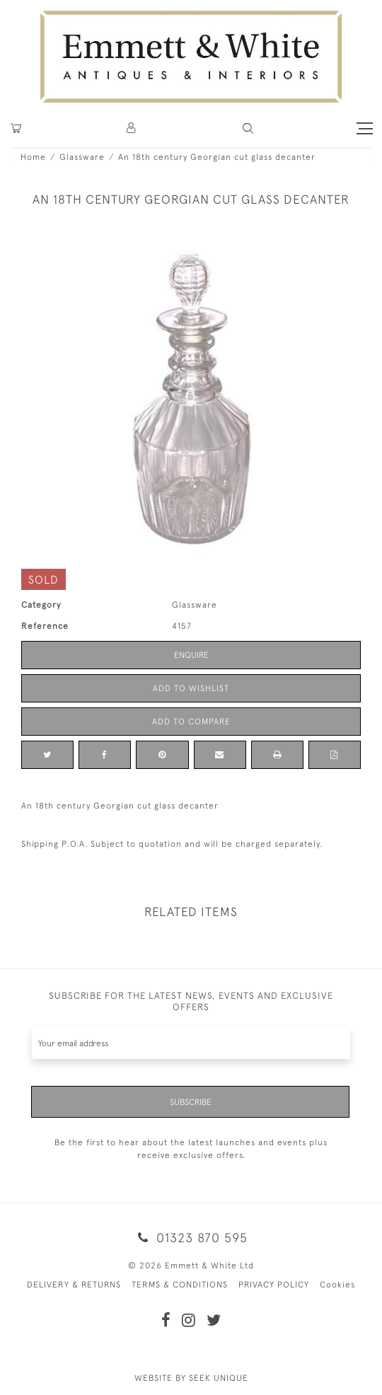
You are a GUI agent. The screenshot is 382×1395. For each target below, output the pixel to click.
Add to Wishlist (191, 688)
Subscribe (191, 1102)
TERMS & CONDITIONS (180, 1285)
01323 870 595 (191, 1237)
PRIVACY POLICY (273, 1285)
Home (33, 157)
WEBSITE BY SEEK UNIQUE (191, 1378)
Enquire (191, 655)
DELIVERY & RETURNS (74, 1285)
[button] (248, 128)
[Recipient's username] (191, 1043)
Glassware (82, 157)
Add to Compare (191, 722)
